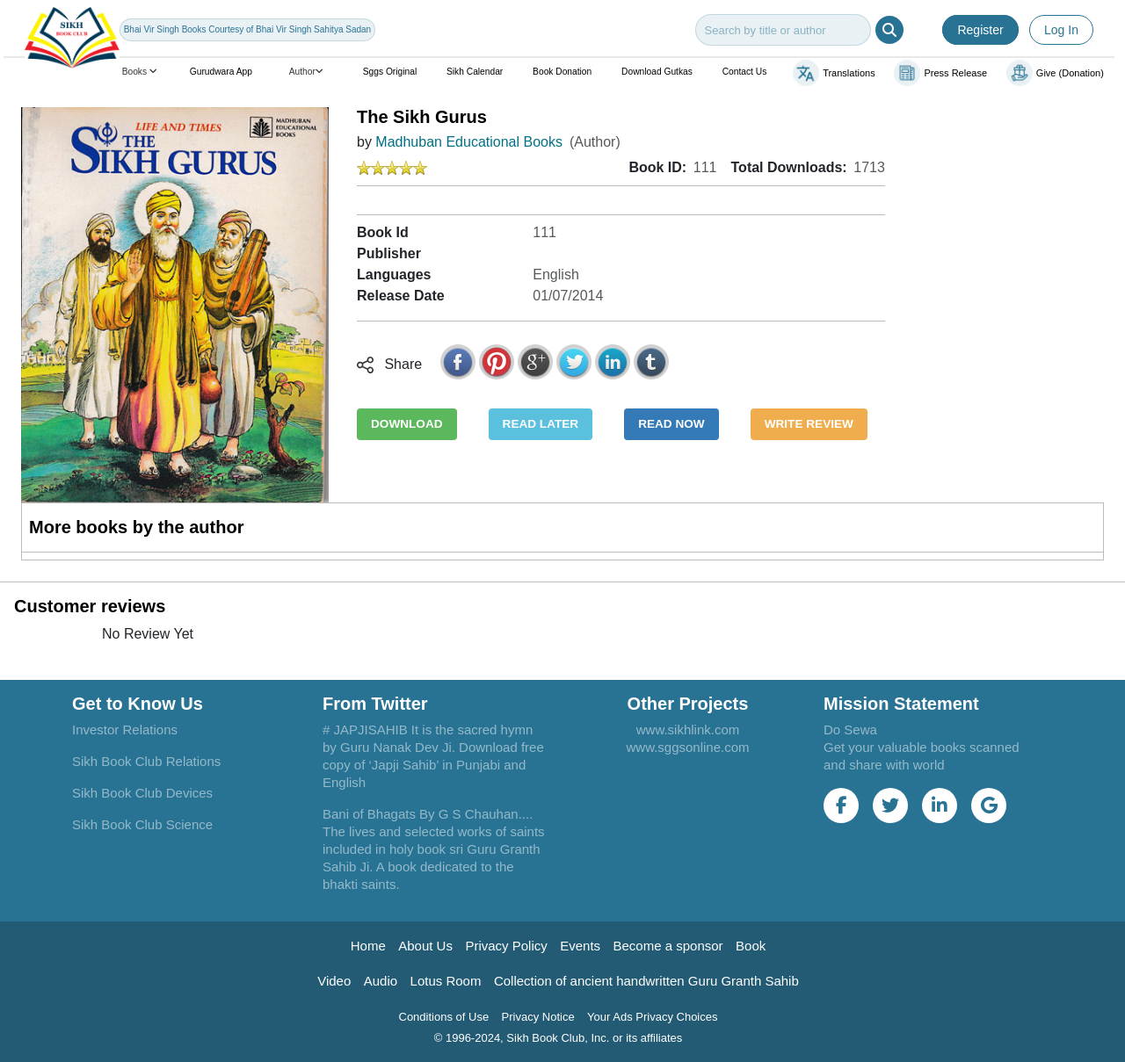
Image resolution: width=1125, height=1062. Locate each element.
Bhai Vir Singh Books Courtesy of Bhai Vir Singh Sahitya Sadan (247, 29)
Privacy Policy (506, 945)
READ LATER (541, 423)
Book (751, 945)
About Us (425, 945)
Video (334, 980)
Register (980, 30)
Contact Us (744, 71)
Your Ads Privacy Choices (652, 1016)
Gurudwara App (221, 71)
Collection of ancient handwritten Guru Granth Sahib (646, 980)
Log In (1061, 30)
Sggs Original (390, 71)
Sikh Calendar (474, 71)
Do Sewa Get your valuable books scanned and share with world (922, 747)
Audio (380, 980)
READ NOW (671, 423)
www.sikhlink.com (688, 729)
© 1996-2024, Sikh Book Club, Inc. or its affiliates (558, 1037)
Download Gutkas (657, 71)
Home (368, 945)
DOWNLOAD (407, 423)
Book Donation (562, 71)
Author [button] (307, 71)
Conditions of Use (444, 1016)
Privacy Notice (538, 1016)
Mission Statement (901, 703)
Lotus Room (446, 980)
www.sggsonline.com (687, 747)
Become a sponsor (668, 945)
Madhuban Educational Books (468, 141)
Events (580, 945)
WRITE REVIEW (809, 423)
